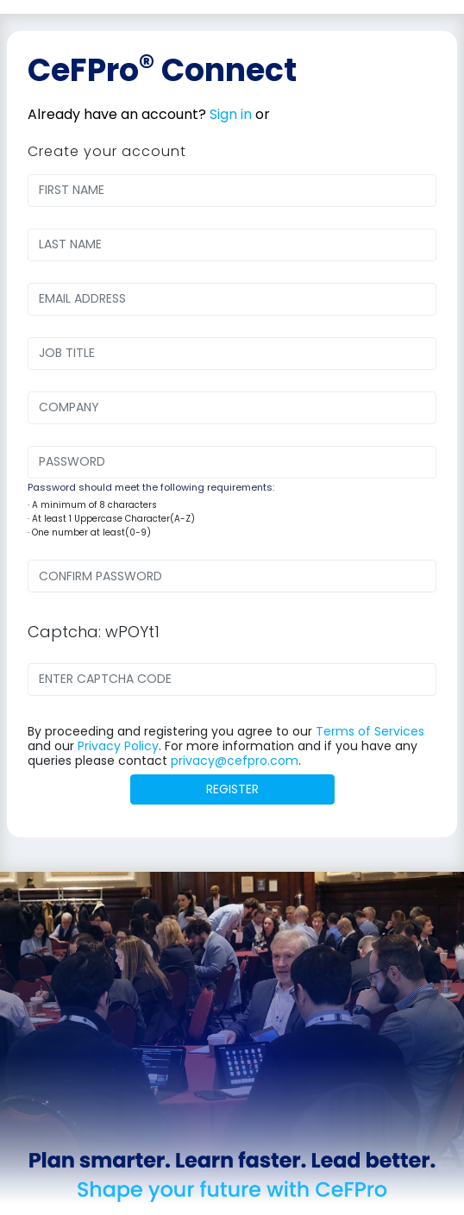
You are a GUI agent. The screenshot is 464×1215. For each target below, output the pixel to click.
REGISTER (232, 789)
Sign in (231, 114)
